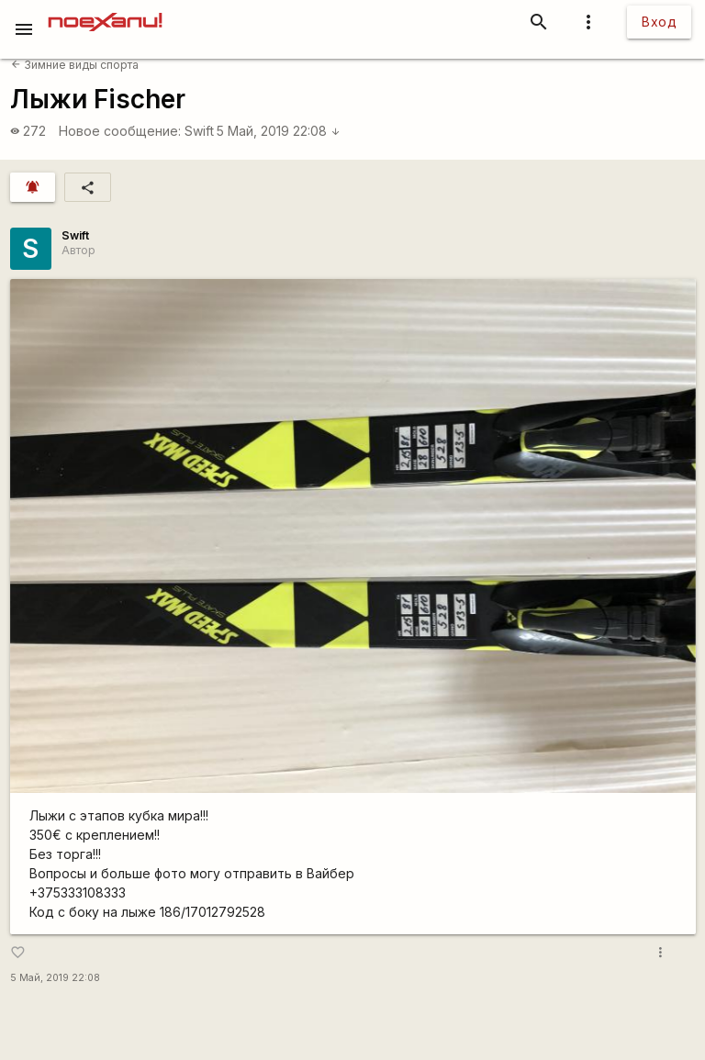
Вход (659, 21)
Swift (199, 131)
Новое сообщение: (120, 131)
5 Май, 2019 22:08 (279, 131)
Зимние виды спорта (75, 65)
